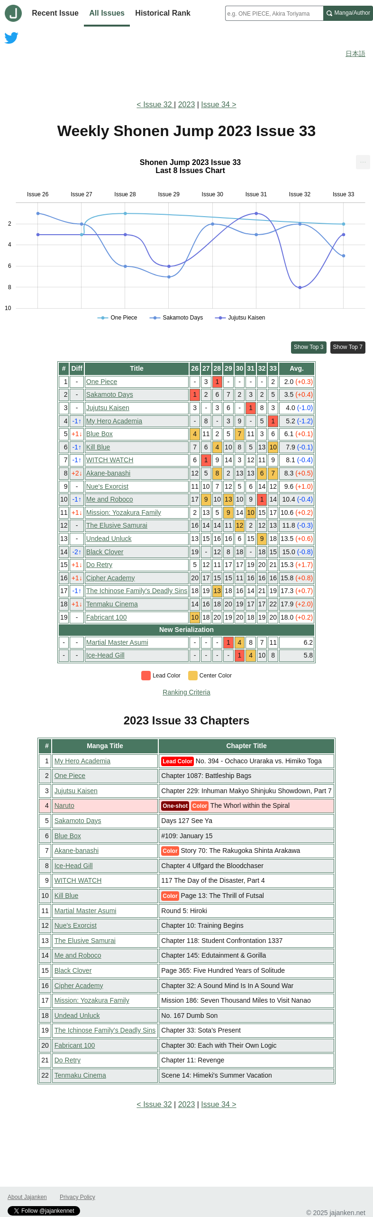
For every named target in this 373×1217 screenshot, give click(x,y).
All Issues (107, 13)
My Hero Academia (114, 421)
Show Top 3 (309, 347)
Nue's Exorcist (107, 486)
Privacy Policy (77, 1197)
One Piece (101, 381)
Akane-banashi (108, 473)
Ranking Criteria (186, 692)
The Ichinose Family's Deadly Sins (137, 591)
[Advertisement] (186, 65)
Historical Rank (162, 13)
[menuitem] (363, 162)
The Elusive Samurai (116, 525)
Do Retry (99, 564)
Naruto (64, 805)
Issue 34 (215, 105)
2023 (186, 105)
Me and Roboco (109, 499)
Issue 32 (158, 105)
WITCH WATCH (110, 460)
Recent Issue (55, 13)
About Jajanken (27, 1197)
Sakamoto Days (109, 394)
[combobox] (274, 13)
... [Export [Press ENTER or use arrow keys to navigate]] (363, 160)
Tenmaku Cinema (112, 604)
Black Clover (105, 552)
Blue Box (99, 434)
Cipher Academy (110, 578)
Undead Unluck (109, 538)
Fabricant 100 (106, 617)
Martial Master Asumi (117, 642)
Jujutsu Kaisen (107, 408)
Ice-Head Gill (105, 655)
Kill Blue (98, 447)
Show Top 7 (348, 347)
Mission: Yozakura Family (123, 512)
